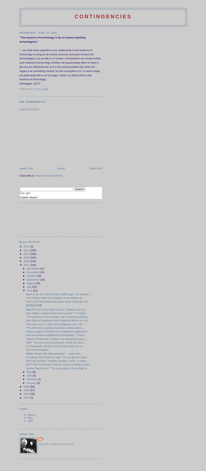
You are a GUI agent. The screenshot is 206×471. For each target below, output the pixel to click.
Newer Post (26, 168)
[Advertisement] (50, 138)
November (33, 272)
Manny (31, 414)
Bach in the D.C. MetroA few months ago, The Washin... (58, 294)
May (29, 371)
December (33, 268)
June (30, 290)
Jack (30, 420)
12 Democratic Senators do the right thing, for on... (55, 346)
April (30, 375)
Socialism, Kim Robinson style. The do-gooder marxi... (57, 357)
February (32, 379)
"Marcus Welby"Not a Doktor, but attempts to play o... (57, 338)
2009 (27, 257)
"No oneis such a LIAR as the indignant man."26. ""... (56, 324)
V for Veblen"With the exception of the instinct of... (55, 297)
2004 (27, 393)
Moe (30, 417)
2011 (27, 250)
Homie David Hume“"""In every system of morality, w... (57, 368)
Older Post (96, 168)
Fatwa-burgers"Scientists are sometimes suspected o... (58, 331)
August (31, 283)
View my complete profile (56, 444)
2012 (27, 246)
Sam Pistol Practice (37, 349)
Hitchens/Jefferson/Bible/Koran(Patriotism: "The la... (56, 335)
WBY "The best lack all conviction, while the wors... (55, 342)
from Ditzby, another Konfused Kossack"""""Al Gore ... (57, 313)
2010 (27, 253)
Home (61, 168)
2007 (27, 264)
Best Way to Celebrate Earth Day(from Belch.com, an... (58, 320)
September (33, 279)
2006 (27, 386)
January (32, 383)
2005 (27, 390)
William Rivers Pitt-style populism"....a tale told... (54, 353)
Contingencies (103, 16)
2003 (27, 397)
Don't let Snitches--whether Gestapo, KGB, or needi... (57, 360)
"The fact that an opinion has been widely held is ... (55, 327)
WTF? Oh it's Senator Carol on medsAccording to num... (58, 364)
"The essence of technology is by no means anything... (57, 316)
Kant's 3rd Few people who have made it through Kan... (58, 301)
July (29, 286)
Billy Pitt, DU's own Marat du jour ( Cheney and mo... (56, 309)
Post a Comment (29, 109)
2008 (27, 261)
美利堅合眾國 (34, 305)
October (32, 275)
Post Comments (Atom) (49, 175)
